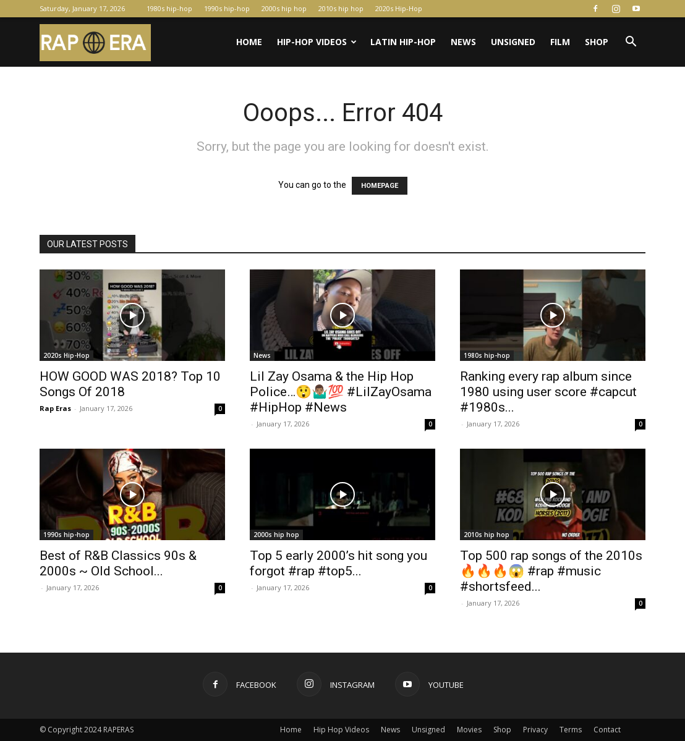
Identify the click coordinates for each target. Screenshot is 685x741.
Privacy (535, 729)
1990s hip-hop (227, 8)
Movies (469, 729)
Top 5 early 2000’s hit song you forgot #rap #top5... (338, 563)
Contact (607, 729)
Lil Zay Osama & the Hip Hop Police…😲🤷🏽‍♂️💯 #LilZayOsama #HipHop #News (341, 392)
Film (560, 42)
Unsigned (513, 42)
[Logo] (95, 42)
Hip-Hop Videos (317, 42)
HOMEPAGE (379, 186)
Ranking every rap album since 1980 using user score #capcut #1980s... (548, 392)
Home (249, 42)
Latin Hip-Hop (403, 42)
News (463, 42)
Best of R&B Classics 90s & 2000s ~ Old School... (118, 563)
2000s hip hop (284, 8)
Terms (570, 729)
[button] (630, 43)
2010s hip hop (341, 8)
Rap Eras (55, 408)
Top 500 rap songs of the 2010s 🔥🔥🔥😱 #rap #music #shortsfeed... (551, 571)
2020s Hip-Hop (398, 8)
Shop (596, 42)
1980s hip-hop (169, 8)
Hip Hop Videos (341, 729)
